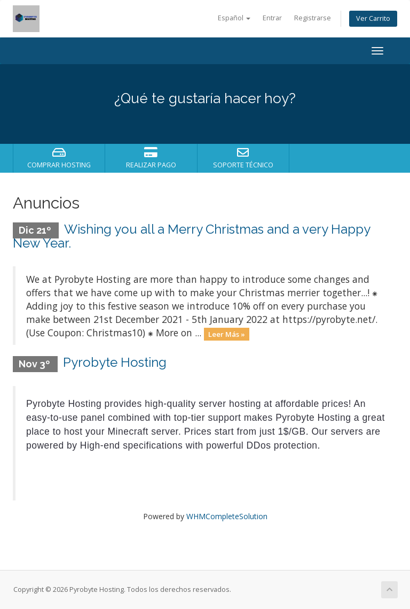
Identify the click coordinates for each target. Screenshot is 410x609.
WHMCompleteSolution (226, 516)
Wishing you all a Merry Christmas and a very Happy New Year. (191, 236)
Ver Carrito (373, 18)
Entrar (272, 17)
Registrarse (312, 17)
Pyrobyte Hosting (115, 362)
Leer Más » (226, 333)
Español (234, 17)
